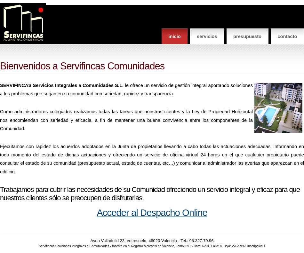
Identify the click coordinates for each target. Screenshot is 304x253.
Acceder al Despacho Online (152, 212)
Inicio (174, 36)
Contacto (287, 36)
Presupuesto (247, 36)
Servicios (207, 36)
